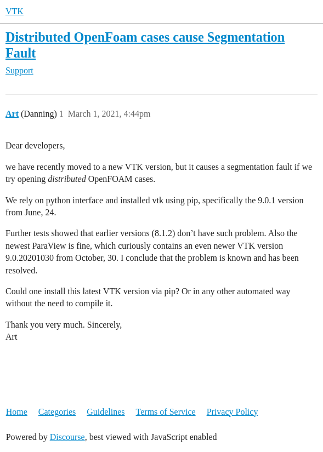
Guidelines (105, 411)
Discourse (67, 437)
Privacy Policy (232, 411)
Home (16, 411)
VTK (14, 11)
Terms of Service (166, 411)
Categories (57, 411)
